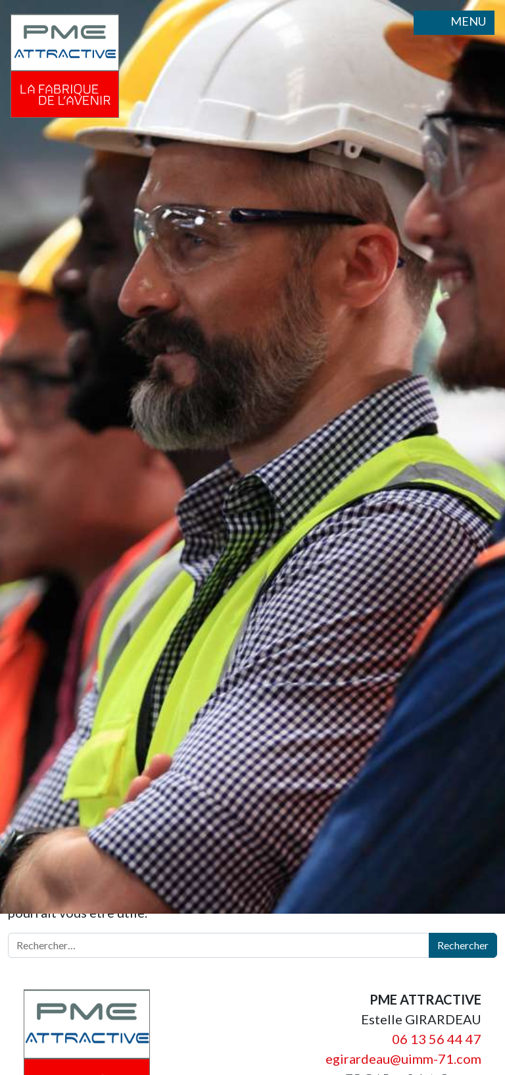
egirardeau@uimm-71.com (403, 1058)
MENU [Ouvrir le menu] (454, 23)
